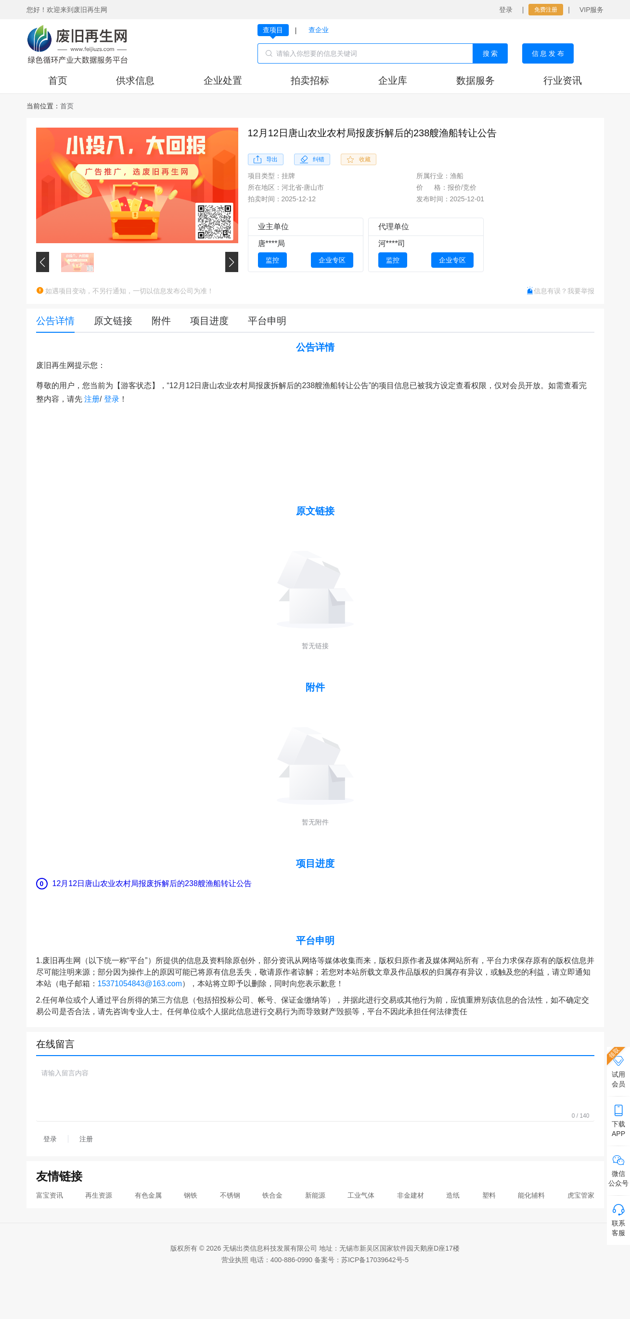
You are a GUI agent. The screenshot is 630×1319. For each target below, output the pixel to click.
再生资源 (98, 1195)
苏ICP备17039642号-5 (375, 1260)
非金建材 (410, 1195)
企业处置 (223, 80)
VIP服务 (591, 9)
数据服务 (475, 80)
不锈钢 (230, 1195)
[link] (67, 106)
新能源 (315, 1195)
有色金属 (148, 1195)
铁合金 (272, 1195)
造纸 (453, 1195)
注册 (92, 399)
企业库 (392, 80)
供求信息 (135, 80)
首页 (57, 80)
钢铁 (190, 1195)
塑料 (489, 1195)
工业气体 (360, 1195)
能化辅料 (531, 1195)
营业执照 (234, 1260)
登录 (506, 9)
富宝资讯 (49, 1195)
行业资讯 (562, 80)
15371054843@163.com (140, 983)
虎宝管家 (580, 1195)
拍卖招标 (310, 80)
